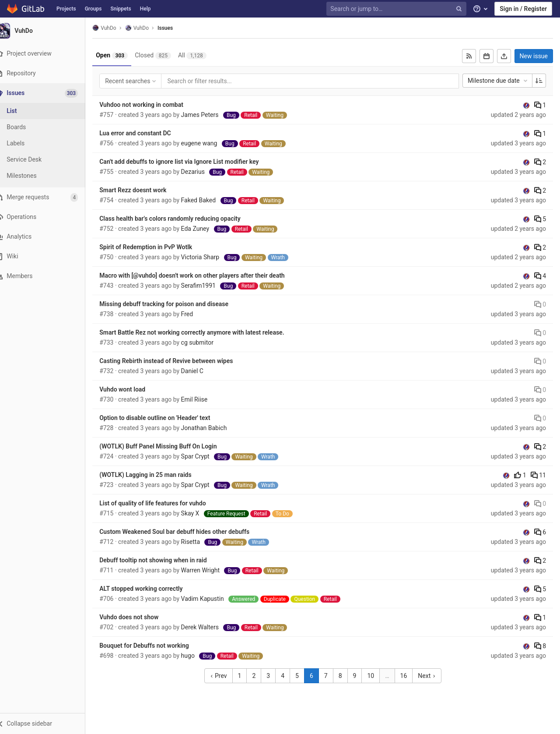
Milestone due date (498, 80)
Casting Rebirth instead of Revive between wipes (177, 360)
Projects (66, 9)
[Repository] (48, 73)
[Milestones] (48, 176)
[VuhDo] (48, 31)
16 (409, 675)
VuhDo (115, 28)
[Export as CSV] (504, 56)
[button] (48, 723)
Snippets (120, 9)
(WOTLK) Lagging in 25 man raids (156, 474)
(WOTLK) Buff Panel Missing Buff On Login (169, 446)
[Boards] (48, 127)
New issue (534, 56)
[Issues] (49, 93)
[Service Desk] (48, 160)
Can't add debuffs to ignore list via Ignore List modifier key (190, 161)
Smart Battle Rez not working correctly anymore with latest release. (202, 332)
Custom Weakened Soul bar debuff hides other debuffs (185, 531)
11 (538, 475)
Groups (93, 9)
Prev (223, 675)
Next (432, 675)
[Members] (48, 276)
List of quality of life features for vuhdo (163, 503)
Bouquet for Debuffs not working (155, 645)
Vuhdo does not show (139, 617)
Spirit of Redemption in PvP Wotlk (156, 247)
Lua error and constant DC (146, 133)
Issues (176, 28)
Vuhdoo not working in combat (152, 104)
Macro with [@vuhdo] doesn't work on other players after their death (202, 275)
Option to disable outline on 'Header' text (165, 417)
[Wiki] (48, 256)
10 (376, 675)
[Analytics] (48, 237)
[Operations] (48, 217)
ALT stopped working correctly (151, 588)
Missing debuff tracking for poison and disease (174, 303)
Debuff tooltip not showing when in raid (163, 560)
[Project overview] (48, 54)
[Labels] (48, 143)
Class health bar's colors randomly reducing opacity (181, 218)
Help (145, 9)
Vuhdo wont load (133, 389)
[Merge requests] (48, 197)
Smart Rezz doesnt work (143, 190)
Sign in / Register (523, 8)
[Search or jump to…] (397, 9)
